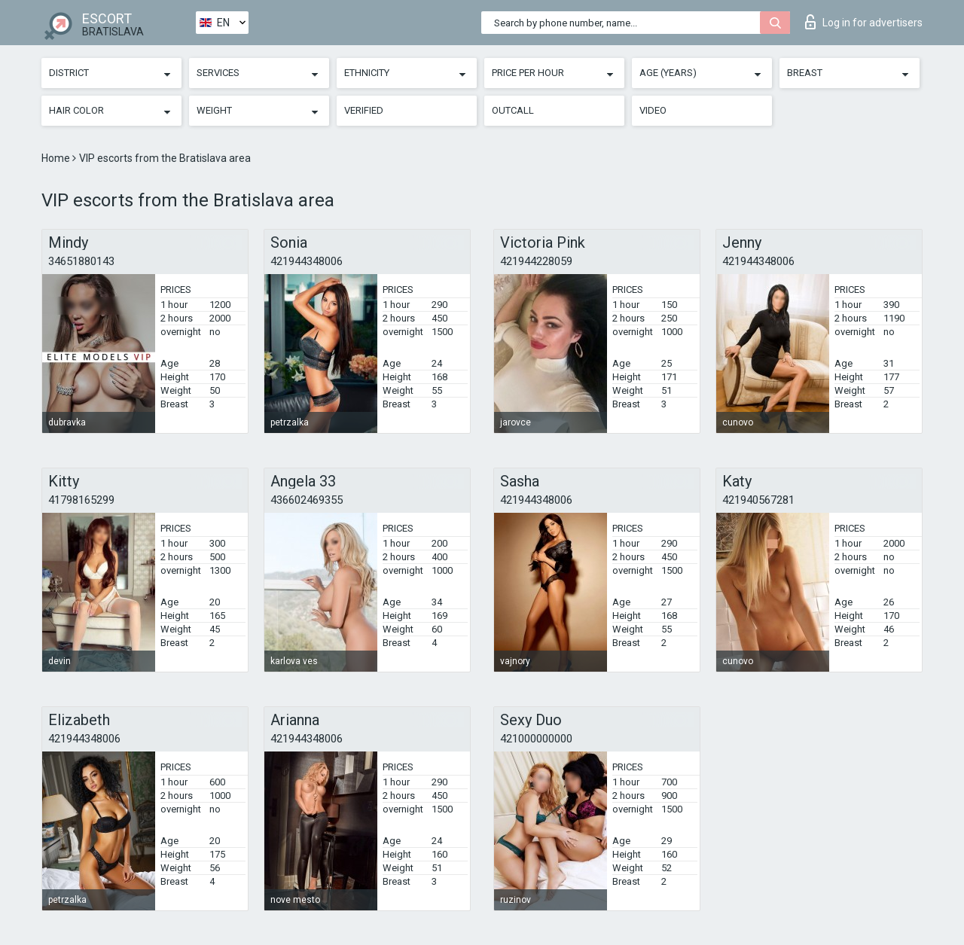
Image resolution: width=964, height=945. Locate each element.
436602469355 (306, 500)
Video (653, 110)
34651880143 (81, 261)
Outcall (513, 110)
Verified (363, 110)
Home (56, 158)
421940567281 (758, 500)
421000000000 (536, 738)
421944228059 (536, 261)
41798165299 (81, 500)
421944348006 (306, 261)
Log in (864, 22)
